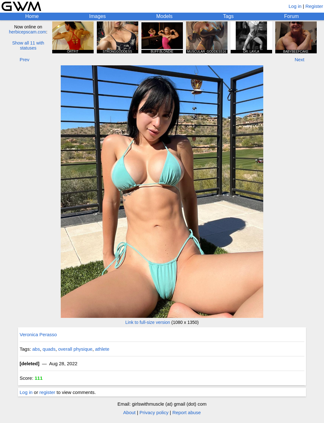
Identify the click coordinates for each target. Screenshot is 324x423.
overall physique (75, 349)
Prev (24, 59)
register (47, 392)
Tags (228, 16)
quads (49, 349)
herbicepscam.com (27, 31)
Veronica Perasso (38, 334)
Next (299, 59)
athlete (102, 349)
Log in (295, 6)
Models (164, 16)
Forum (291, 16)
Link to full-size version (147, 322)
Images (97, 16)
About (129, 412)
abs (36, 349)
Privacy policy (154, 412)
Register (314, 6)
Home (32, 16)
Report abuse (186, 412)
